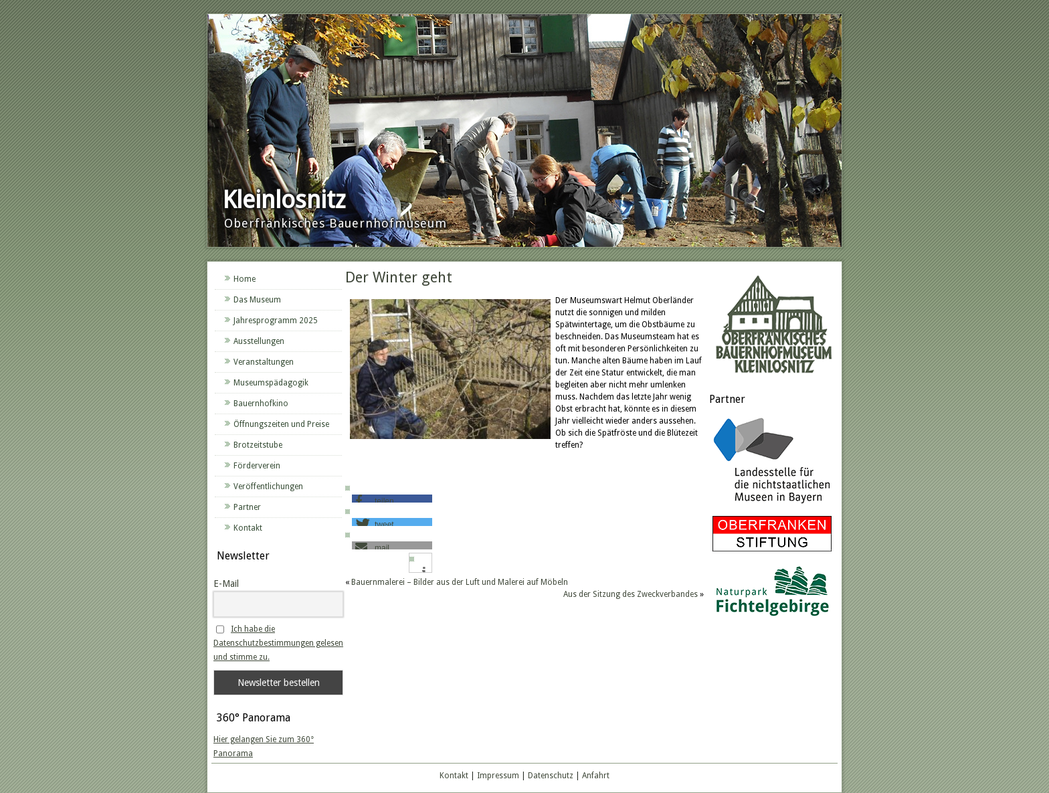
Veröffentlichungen (268, 486)
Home (244, 279)
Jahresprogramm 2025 (275, 320)
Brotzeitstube (257, 445)
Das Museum (257, 299)
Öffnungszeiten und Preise (281, 424)
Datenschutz (550, 775)
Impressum (498, 775)
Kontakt (247, 528)
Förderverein (256, 465)
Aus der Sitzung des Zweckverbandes (630, 594)
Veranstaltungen (263, 362)
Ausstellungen (258, 341)
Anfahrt (595, 775)
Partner (247, 507)
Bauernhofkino (260, 403)
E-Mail (226, 583)
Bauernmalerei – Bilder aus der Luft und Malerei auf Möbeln (459, 582)
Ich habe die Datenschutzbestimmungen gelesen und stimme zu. (278, 643)
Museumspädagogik (270, 382)
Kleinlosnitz (284, 199)
